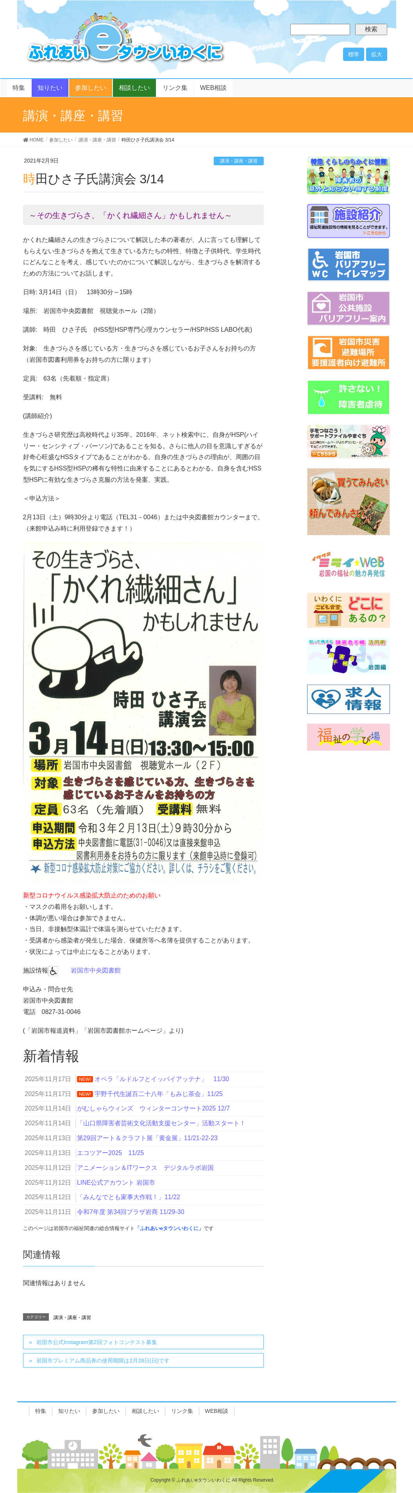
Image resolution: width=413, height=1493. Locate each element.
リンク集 (182, 1411)
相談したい (145, 1411)
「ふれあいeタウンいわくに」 (169, 1228)
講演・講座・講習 (238, 161)
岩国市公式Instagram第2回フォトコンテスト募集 (96, 1342)
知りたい (69, 1411)
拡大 (376, 54)
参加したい (106, 1411)
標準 (353, 54)
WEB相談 (217, 1411)
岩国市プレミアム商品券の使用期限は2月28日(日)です (103, 1360)
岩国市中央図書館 (96, 970)
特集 (40, 1411)
